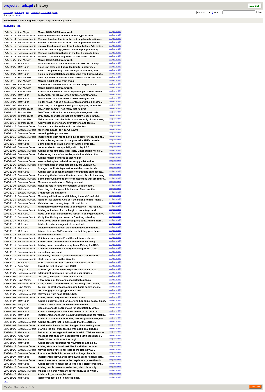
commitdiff (45, 12)
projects (10, 5)
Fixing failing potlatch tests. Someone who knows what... (70, 74)
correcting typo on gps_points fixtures (60, 290)
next (18, 15)
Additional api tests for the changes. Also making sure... (70, 325)
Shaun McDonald (27, 35)
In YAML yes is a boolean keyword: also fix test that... (68, 269)
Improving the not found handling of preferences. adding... (71, 136)
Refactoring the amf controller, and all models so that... (69, 154)
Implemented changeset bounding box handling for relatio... (72, 315)
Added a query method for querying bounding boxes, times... (72, 301)
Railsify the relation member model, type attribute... (67, 35)
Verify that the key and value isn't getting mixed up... (67, 217)
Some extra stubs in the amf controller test (62, 126)
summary (8, 12)
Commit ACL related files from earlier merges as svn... (68, 84)
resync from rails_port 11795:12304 (58, 129)
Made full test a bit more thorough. (57, 339)
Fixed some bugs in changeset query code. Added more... (70, 220)
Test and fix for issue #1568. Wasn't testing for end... (67, 98)
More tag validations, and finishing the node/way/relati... (69, 196)
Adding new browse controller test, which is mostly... (68, 367)
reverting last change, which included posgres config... (69, 49)
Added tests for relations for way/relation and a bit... (67, 342)
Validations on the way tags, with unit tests (62, 203)
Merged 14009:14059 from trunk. (56, 81)
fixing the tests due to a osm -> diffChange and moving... (70, 283)
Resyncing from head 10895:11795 (57, 294)
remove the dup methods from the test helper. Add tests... (70, 46)
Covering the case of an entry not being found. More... (68, 248)
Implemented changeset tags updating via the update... (69, 227)
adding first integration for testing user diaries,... (65, 273)
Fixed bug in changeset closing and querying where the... (70, 105)
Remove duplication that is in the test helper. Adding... (69, 53)
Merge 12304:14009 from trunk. (55, 88)
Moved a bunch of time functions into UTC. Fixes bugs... (70, 63)
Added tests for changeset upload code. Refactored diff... (70, 363)
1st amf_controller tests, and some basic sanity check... (69, 287)
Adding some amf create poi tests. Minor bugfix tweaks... (70, 150)
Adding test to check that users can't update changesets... (71, 171)
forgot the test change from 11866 (57, 266)
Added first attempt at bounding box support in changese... (71, 318)
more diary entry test (50, 252)
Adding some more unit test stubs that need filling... (67, 241)
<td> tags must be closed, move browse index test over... (70, 77)
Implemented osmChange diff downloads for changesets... (71, 356)
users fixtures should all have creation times (63, 304)
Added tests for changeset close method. (61, 224)
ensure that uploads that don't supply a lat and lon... (67, 161)
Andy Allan (23, 266)
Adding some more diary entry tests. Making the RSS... (69, 245)
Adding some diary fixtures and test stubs (62, 297)
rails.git (26, 5)
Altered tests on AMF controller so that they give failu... (69, 231)
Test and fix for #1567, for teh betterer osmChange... (67, 95)
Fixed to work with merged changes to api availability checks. (38, 20)
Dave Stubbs (24, 276)
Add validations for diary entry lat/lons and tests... (66, 122)
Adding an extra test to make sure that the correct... (67, 322)
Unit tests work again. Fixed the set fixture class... (66, 238)
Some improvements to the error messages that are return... (72, 178)
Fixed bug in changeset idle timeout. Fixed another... (68, 189)
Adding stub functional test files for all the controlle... (68, 346)
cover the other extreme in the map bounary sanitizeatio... (70, 360)
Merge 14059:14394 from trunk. (55, 60)
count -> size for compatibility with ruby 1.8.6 (63, 147)
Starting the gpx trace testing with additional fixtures (68, 328)
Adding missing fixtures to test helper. (59, 157)
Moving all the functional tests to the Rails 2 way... (66, 349)
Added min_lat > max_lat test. (55, 374)
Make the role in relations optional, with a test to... (66, 185)
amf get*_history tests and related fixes (60, 276)
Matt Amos (23, 63)
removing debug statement (53, 133)
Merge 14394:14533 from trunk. (55, 32)
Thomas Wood (25, 77)
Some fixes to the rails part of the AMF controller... (66, 143)
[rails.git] (8, 25)
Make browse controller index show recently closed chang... (72, 119)
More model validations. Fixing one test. (60, 182)
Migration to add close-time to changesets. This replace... (70, 206)
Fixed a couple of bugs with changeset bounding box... (69, 70)
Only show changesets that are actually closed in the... (69, 115)
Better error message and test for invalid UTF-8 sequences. (71, 332)
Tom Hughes (24, 32)
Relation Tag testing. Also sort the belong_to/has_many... (70, 199)
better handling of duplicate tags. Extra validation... (67, 164)
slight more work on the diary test (57, 259)
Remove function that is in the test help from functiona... (70, 39)
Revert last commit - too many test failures (62, 109)
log (27, 12)
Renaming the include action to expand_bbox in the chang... (72, 175)
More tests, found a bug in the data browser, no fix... (67, 56)
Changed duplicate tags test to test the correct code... (68, 168)
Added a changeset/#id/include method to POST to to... (69, 311)
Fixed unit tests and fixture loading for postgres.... (66, 67)
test (18, 25)
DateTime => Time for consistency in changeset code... (69, 112)
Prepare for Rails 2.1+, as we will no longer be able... (67, 353)
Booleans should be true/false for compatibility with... (68, 308)
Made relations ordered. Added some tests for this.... (68, 262)
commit (35, 12)
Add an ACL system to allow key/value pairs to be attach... (71, 91)
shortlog (19, 12)
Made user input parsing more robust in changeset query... (71, 213)
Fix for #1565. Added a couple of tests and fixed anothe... (70, 102)
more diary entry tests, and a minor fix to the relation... (69, 255)
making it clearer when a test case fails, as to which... (68, 370)
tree (55, 12)
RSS (258, 387)
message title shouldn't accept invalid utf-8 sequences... (70, 335)
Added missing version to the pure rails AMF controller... (70, 140)
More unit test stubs (49, 234)
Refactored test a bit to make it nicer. (59, 377)
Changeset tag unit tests (52, 192)
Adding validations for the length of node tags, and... (68, 210)
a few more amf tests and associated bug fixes (64, 280)
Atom (252, 387)
